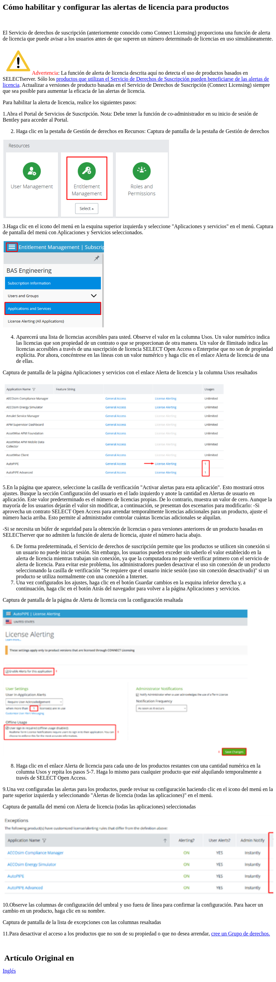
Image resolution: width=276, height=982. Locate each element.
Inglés (9, 971)
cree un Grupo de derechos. (240, 933)
